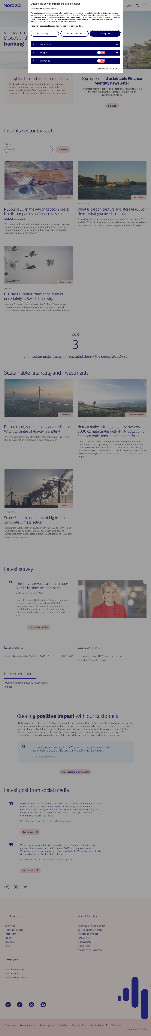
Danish (34, 9)
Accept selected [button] (74, 33)
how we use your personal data (69, 26)
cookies (48, 26)
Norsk (39, 9)
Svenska (46, 9)
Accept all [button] (105, 33)
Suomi (53, 9)
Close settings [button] (42, 33)
